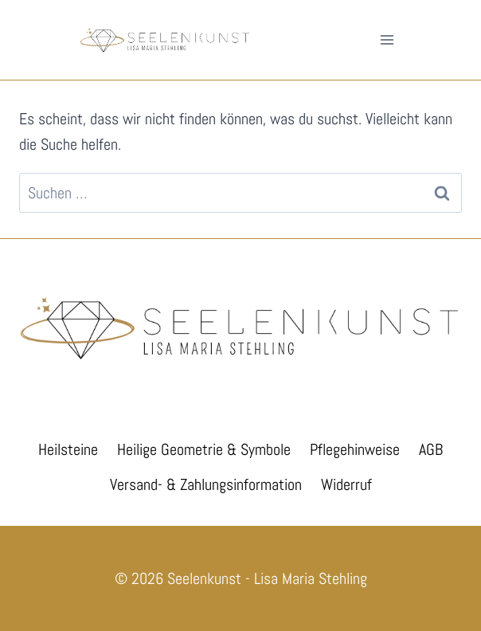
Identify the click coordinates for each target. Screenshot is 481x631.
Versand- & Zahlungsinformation (206, 484)
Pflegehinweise (355, 449)
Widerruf (346, 484)
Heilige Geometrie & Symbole (204, 449)
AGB (431, 449)
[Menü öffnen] (386, 39)
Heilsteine (68, 449)
